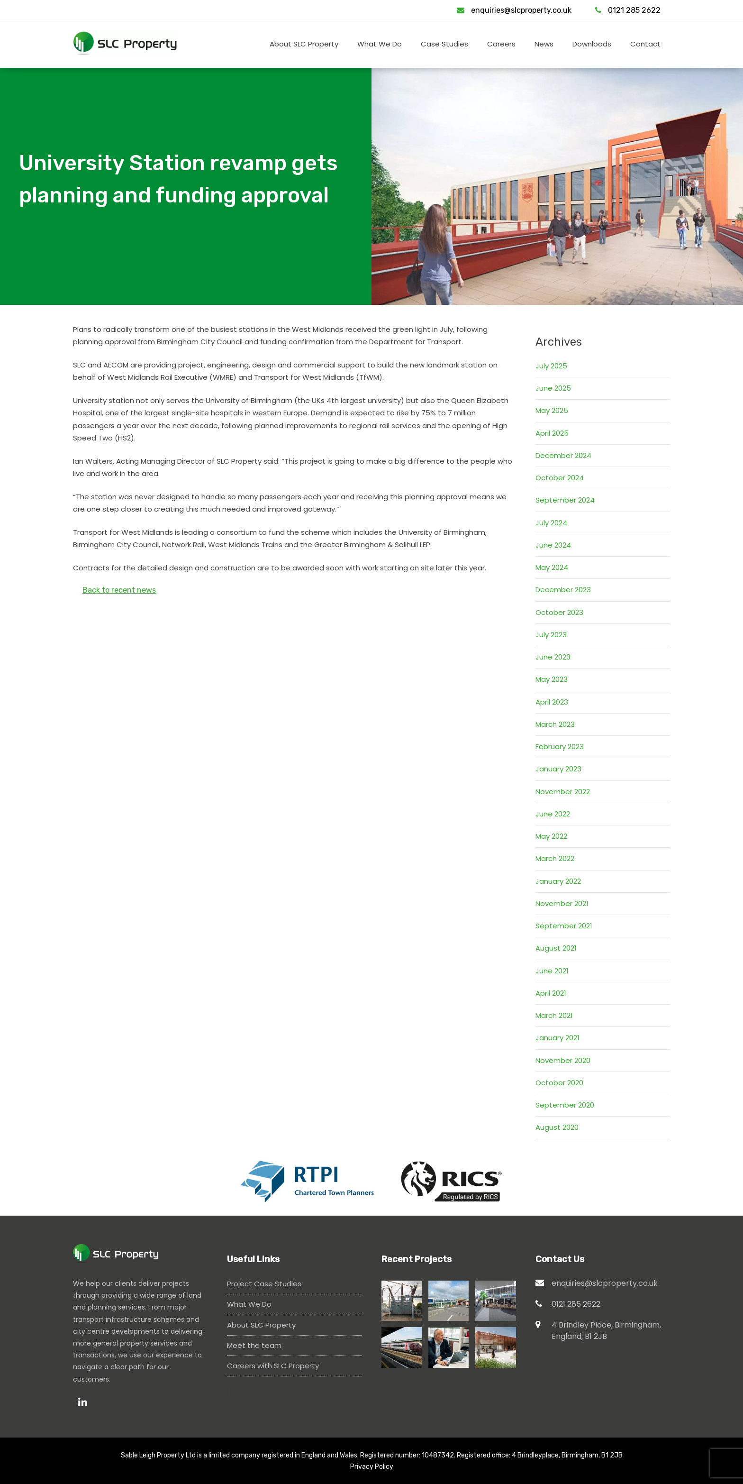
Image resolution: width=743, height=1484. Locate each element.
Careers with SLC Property (273, 1366)
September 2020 (564, 1105)
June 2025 (553, 388)
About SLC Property (261, 1325)
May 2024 (551, 567)
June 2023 (553, 657)
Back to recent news (119, 590)
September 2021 (563, 926)
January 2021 (557, 1038)
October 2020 (559, 1083)
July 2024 (551, 523)
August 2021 (556, 948)
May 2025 (551, 410)
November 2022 (562, 792)
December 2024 (563, 455)
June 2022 (552, 814)
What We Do (249, 1304)
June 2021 (552, 971)
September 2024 (565, 500)
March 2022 (554, 858)
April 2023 (551, 702)
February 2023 (559, 746)
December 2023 (563, 590)
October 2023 (559, 612)
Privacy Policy (371, 1467)
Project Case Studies (264, 1284)
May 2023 (551, 679)
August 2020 (557, 1127)
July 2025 (551, 366)
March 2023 (555, 724)
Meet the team (254, 1345)
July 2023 (551, 635)
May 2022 (551, 836)
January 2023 (558, 769)
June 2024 (553, 545)
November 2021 (562, 903)
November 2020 (562, 1060)
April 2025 (552, 433)
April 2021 (550, 993)
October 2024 (559, 478)
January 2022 (558, 881)
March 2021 (554, 1015)
